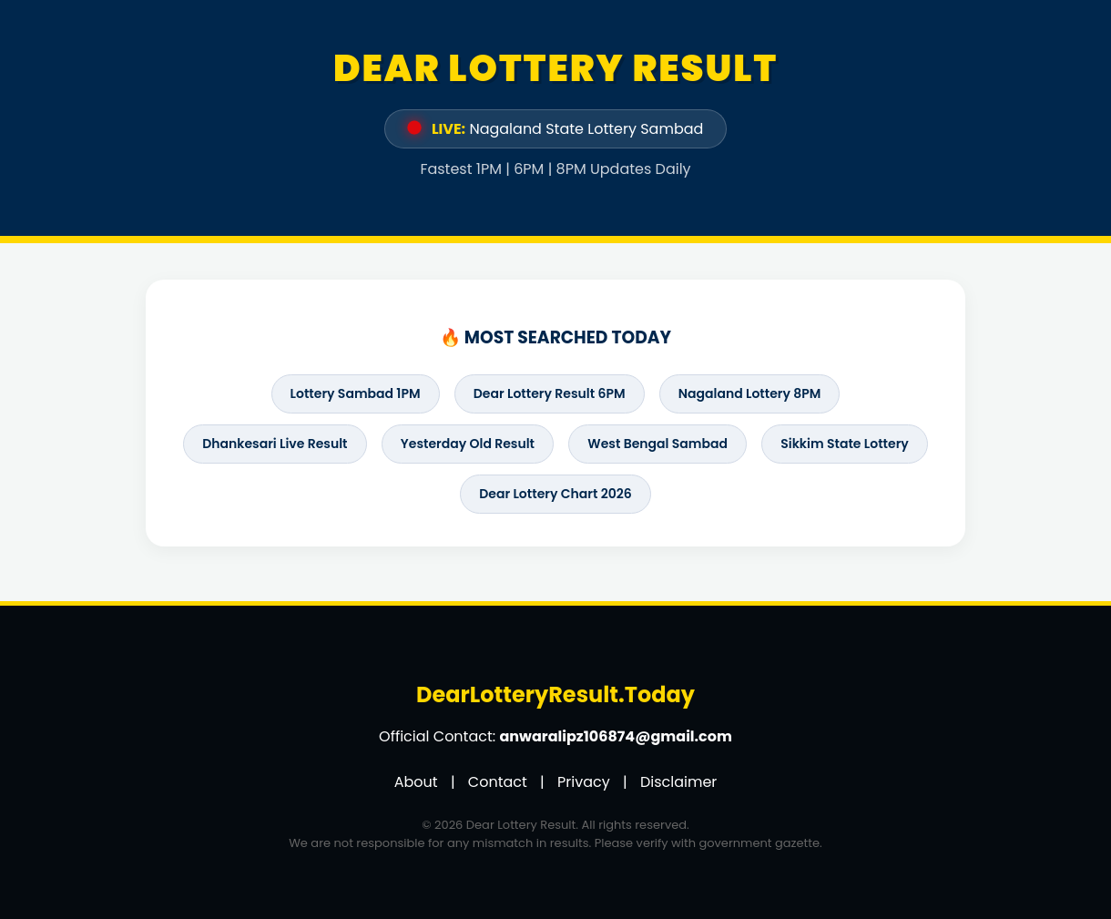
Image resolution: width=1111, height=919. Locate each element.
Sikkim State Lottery (844, 443)
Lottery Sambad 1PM (355, 393)
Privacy (583, 781)
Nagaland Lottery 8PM (749, 393)
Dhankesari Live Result (274, 443)
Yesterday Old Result (468, 443)
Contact (497, 781)
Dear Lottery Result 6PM (550, 393)
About (416, 781)
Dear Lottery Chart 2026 (555, 494)
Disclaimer (678, 781)
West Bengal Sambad (657, 443)
